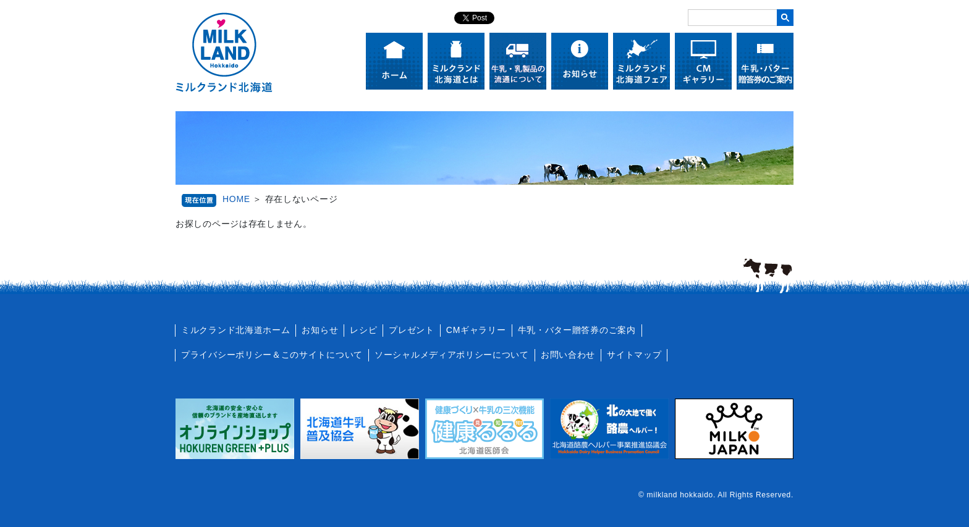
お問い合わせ (568, 355)
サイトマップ (634, 355)
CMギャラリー (476, 330)
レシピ (363, 330)
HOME (236, 199)
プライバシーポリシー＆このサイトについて (272, 355)
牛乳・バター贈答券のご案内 (577, 330)
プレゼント (411, 330)
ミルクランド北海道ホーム (235, 330)
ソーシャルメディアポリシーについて (451, 355)
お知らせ (320, 330)
